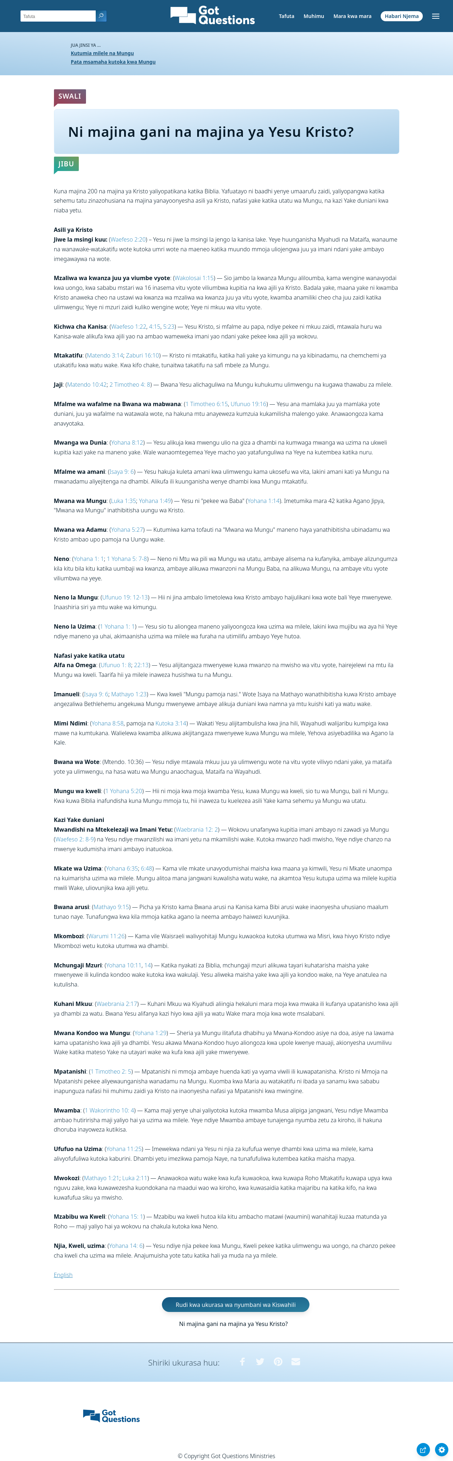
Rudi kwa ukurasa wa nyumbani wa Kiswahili (235, 1304)
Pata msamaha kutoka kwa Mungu (113, 61)
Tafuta (286, 16)
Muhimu (314, 16)
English (63, 1275)
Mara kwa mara (353, 16)
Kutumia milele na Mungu (102, 53)
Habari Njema (402, 16)
